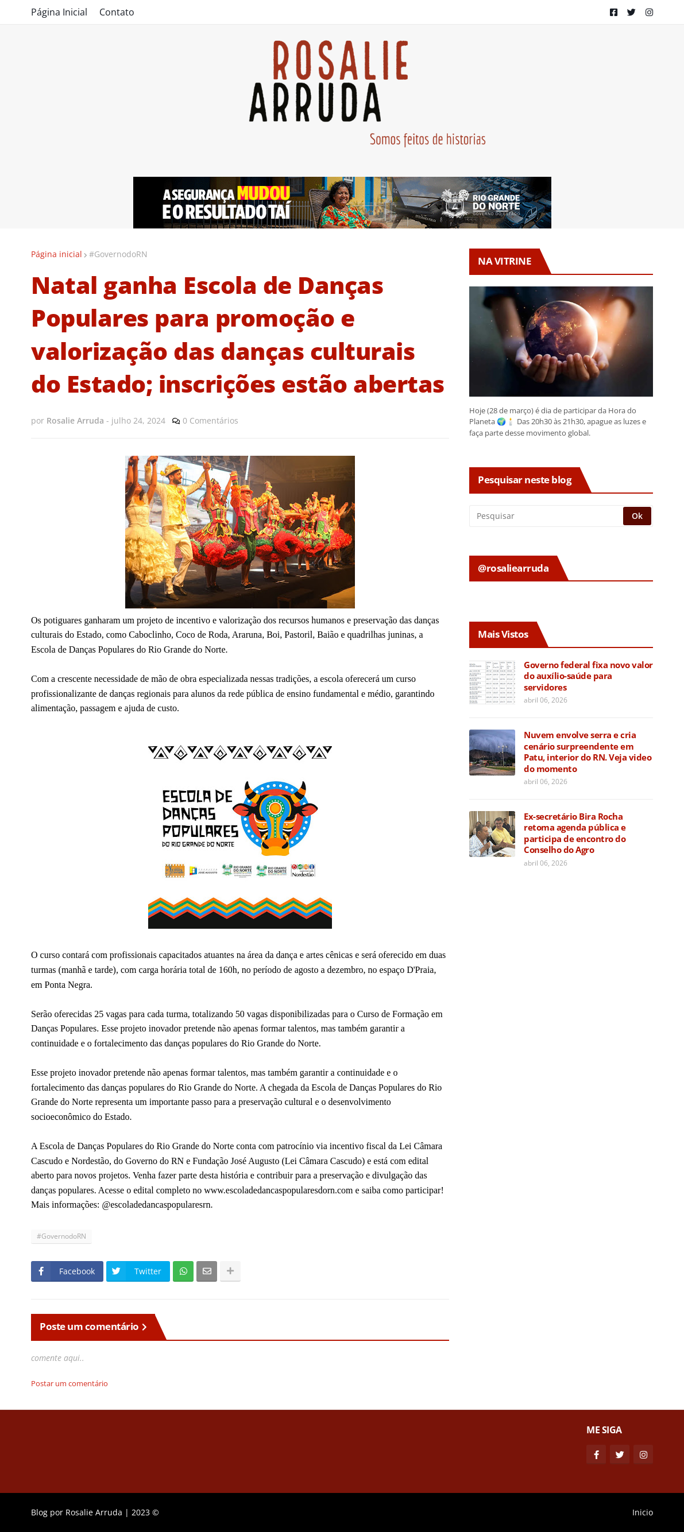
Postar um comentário (69, 1383)
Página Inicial (59, 12)
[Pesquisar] (547, 516)
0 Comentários (210, 420)
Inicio (642, 1512)
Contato (116, 12)
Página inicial (56, 254)
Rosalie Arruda (93, 1512)
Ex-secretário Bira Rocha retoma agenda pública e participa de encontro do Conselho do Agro (575, 833)
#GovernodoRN (118, 254)
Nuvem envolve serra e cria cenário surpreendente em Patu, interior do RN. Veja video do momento (587, 752)
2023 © (145, 1512)
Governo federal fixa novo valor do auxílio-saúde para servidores (588, 676)
